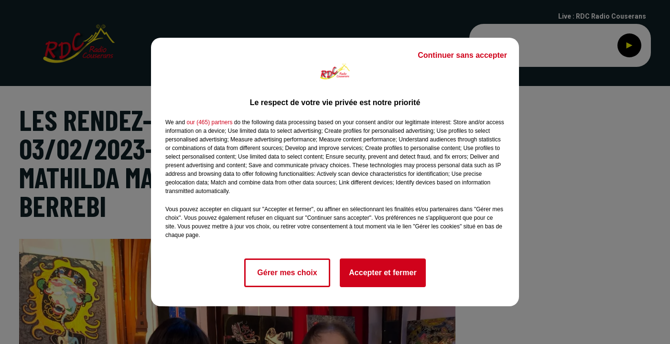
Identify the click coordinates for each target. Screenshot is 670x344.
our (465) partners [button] (209, 122)
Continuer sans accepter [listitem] (462, 55)
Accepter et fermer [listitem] (382, 273)
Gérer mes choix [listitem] (287, 273)
